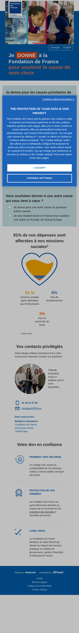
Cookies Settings (39, 178)
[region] (39, 141)
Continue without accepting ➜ (58, 99)
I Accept (39, 167)
